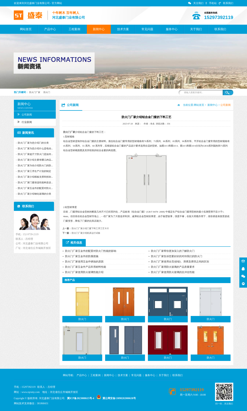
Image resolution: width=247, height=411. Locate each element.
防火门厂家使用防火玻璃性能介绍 (84, 272)
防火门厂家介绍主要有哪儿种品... (33, 159)
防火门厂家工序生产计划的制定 (32, 171)
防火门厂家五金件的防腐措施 (81, 256)
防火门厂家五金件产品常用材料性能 (85, 267)
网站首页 (26, 29)
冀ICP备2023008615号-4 (80, 398)
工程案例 (74, 29)
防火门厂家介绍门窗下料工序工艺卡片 (90, 228)
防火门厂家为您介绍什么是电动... (33, 148)
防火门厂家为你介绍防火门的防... (33, 165)
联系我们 (226, 3)
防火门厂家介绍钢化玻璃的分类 (32, 193)
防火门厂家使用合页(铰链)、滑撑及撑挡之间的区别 (180, 261)
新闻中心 (99, 29)
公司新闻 (23, 114)
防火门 (47, 92)
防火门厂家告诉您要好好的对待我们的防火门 (176, 256)
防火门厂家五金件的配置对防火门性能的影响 (90, 251)
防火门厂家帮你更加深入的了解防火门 (173, 251)
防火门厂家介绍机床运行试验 (86, 233)
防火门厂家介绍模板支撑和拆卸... (33, 176)
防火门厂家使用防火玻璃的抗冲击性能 (173, 272)
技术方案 (123, 29)
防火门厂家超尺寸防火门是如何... (33, 154)
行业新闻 (23, 122)
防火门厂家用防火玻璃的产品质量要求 (173, 267)
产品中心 (50, 29)
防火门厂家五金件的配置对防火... (33, 188)
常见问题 (147, 29)
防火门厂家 (34, 92)
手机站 (211, 3)
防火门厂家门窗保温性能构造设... (33, 182)
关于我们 (196, 29)
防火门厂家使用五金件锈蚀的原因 (84, 261)
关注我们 (195, 3)
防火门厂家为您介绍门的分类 (31, 142)
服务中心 (172, 29)
